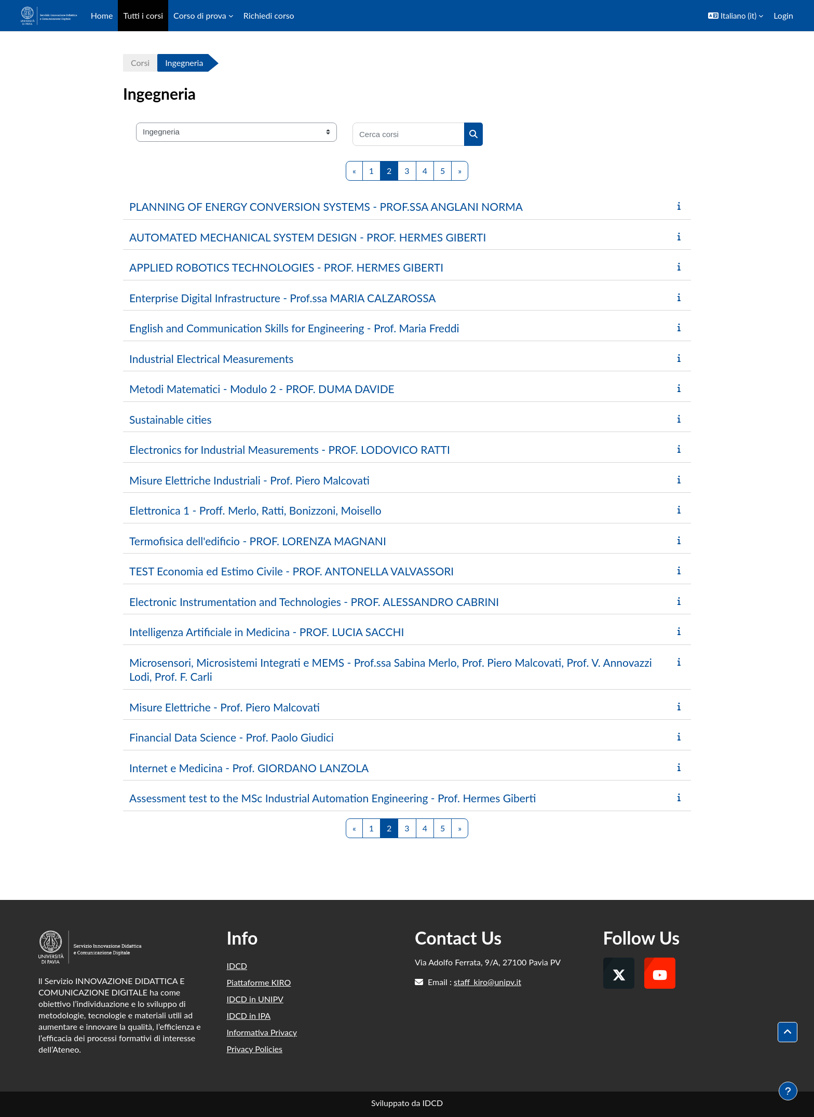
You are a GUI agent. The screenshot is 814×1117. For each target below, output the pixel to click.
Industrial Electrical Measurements (211, 358)
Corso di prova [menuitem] (199, 15)
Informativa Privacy (262, 1032)
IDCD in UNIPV (255, 999)
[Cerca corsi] (408, 134)
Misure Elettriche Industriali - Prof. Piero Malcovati (249, 480)
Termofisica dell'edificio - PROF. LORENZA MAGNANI (257, 540)
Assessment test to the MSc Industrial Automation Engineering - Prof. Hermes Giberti (332, 797)
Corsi (140, 63)
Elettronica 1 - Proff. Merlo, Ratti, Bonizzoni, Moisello (255, 510)
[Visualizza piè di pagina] (788, 1091)
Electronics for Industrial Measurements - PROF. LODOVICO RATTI (289, 449)
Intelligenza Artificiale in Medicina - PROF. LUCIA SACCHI (266, 631)
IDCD (237, 966)
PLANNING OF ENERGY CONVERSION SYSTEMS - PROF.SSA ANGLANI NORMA (326, 206)
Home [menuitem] (102, 15)
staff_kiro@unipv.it (487, 982)
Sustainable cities (170, 419)
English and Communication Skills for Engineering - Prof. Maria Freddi (294, 327)
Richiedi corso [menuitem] (268, 15)
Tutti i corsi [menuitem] (143, 15)
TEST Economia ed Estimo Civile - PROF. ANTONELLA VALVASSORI (291, 570)
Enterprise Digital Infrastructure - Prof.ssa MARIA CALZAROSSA (282, 297)
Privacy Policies (254, 1049)
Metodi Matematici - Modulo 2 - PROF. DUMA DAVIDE (262, 388)
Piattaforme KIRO (259, 982)
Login (783, 15)
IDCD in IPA (249, 1015)
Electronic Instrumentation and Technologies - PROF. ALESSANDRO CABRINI (314, 601)
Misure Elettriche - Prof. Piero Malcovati (224, 707)
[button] (735, 15)
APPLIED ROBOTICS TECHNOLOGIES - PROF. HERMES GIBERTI (286, 267)
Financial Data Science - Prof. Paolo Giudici (231, 737)
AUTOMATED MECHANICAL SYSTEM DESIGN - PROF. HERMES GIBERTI (307, 237)
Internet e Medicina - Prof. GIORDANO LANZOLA (249, 767)
